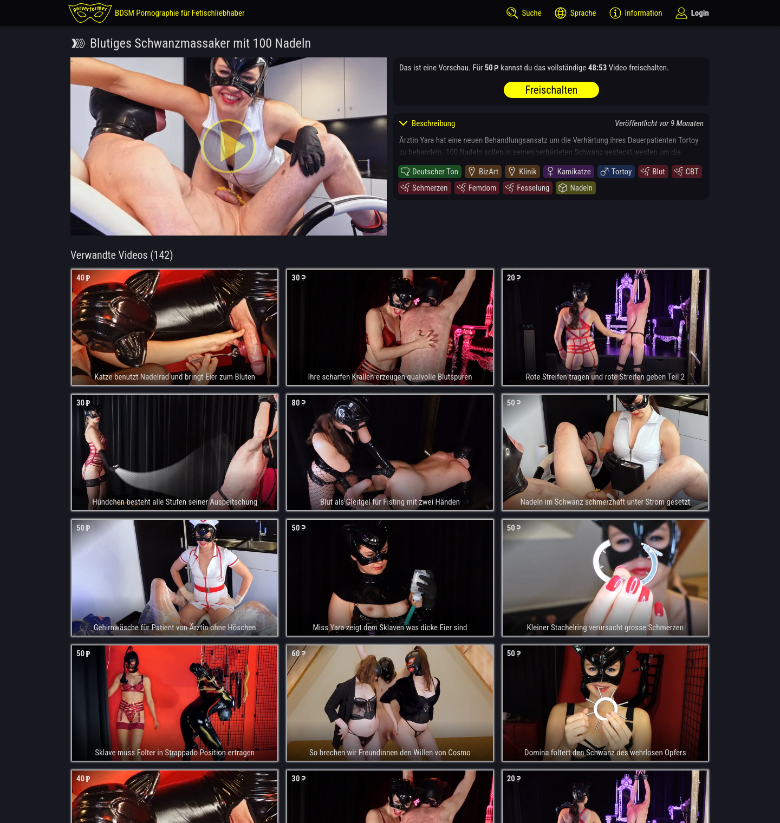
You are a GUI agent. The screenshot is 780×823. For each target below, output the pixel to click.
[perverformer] (156, 13)
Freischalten (551, 89)
